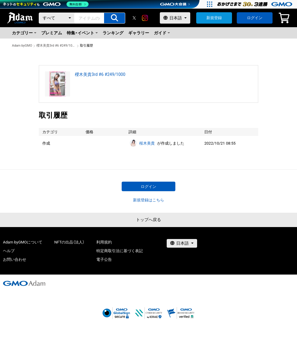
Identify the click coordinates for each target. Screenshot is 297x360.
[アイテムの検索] (114, 18)
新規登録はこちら (148, 200)
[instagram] (145, 18)
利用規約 (104, 242)
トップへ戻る (148, 219)
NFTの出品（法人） (69, 242)
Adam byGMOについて (22, 242)
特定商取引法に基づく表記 (119, 251)
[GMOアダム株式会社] (24, 283)
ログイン (254, 18)
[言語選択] (175, 18)
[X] (134, 18)
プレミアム (51, 32)
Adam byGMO (22, 46)
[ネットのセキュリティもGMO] (45, 4)
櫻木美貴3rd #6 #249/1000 (56, 46)
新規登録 (214, 18)
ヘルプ (9, 251)
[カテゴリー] (57, 18)
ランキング (113, 33)
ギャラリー (138, 33)
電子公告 (104, 259)
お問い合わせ (14, 259)
